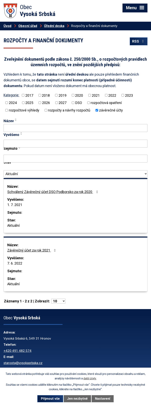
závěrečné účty (111, 110)
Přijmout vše (50, 398)
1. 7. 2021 (14, 205)
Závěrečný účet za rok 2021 (32, 250)
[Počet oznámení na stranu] (58, 301)
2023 (129, 95)
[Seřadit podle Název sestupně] (16, 120)
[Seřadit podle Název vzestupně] (16, 119)
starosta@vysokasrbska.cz (23, 363)
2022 (112, 95)
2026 (46, 103)
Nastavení (102, 398)
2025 (29, 103)
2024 (13, 103)
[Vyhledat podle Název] (75, 128)
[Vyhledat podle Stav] (75, 173)
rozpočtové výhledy (24, 110)
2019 (62, 95)
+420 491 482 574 (17, 351)
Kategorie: (11, 95)
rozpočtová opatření (106, 103)
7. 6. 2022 (14, 263)
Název (9, 121)
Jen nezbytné (77, 398)
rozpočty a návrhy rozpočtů (69, 110)
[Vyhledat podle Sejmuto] (75, 159)
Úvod (7, 26)
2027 (62, 103)
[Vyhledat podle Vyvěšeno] (75, 144)
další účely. (90, 378)
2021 (96, 95)
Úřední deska (54, 26)
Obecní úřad (27, 26)
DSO (78, 103)
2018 (46, 95)
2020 (79, 95)
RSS (138, 41)
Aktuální (13, 225)
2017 (29, 95)
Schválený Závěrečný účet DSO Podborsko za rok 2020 (53, 192)
